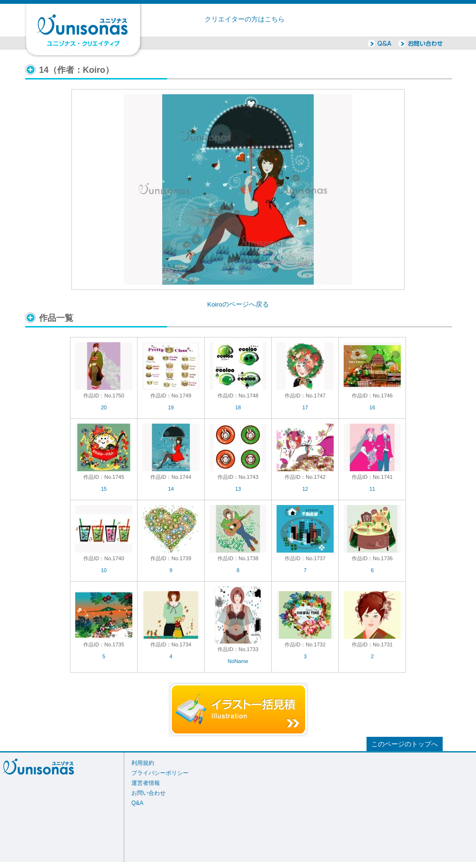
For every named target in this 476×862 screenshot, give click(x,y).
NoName (238, 661)
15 (104, 489)
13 (238, 489)
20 (104, 407)
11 (372, 489)
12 (305, 489)
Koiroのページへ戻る (238, 304)
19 (171, 407)
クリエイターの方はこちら (245, 19)
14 (171, 489)
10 (104, 570)
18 (238, 407)
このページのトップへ (404, 744)
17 (305, 407)
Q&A (137, 803)
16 (372, 407)
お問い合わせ (148, 793)
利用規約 (142, 763)
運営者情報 (145, 783)
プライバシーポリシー (159, 773)
